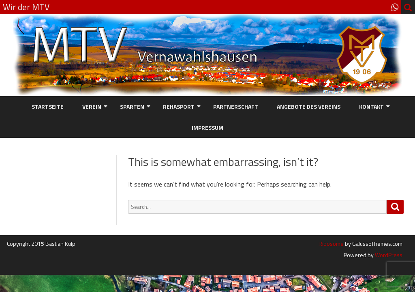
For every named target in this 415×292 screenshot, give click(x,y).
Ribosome (331, 243)
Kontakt (371, 106)
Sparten (132, 106)
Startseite (48, 106)
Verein (91, 106)
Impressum (207, 127)
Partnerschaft (235, 106)
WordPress (388, 255)
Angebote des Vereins (308, 106)
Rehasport (179, 106)
